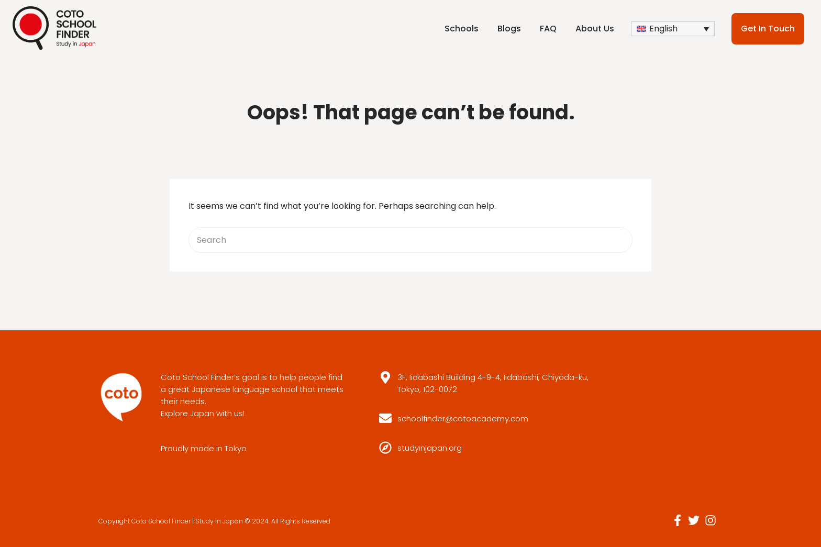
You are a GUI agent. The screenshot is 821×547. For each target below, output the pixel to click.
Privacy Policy (635, 430)
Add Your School (641, 393)
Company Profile (642, 411)
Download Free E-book (653, 375)
